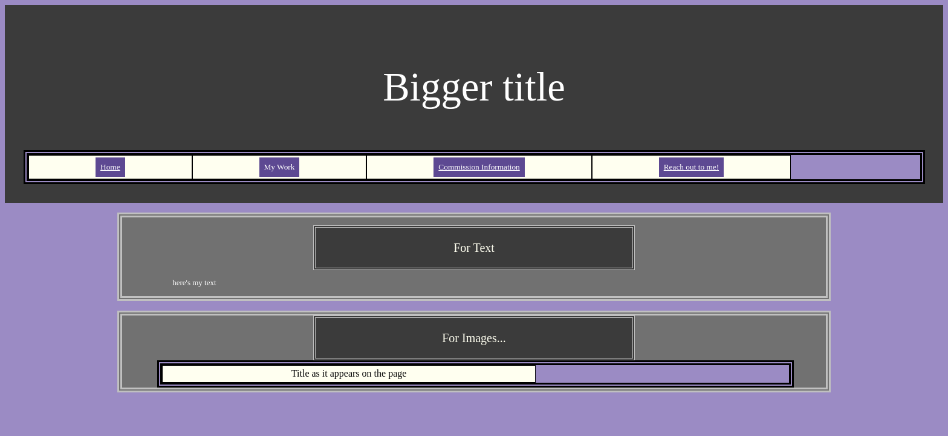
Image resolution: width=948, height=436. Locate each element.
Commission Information (478, 166)
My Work (279, 166)
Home (110, 166)
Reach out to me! (691, 166)
